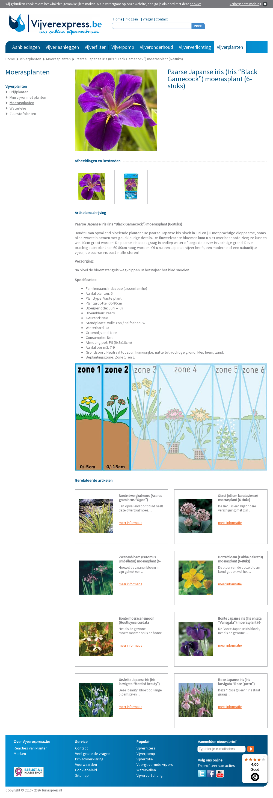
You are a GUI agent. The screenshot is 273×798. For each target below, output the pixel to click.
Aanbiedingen (26, 47)
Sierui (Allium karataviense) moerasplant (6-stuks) (238, 497)
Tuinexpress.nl (51, 790)
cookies (195, 4)
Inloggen (131, 19)
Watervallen (146, 769)
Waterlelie (18, 108)
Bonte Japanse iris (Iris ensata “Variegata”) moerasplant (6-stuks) (240, 622)
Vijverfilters (145, 748)
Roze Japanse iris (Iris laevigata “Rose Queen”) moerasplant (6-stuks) (236, 683)
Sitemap (82, 775)
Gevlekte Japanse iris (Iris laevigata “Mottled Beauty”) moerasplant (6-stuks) (139, 683)
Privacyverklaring (89, 759)
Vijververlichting (195, 47)
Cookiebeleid (86, 769)
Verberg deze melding (245, 4)
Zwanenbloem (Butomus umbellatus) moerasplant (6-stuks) (140, 561)
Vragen (148, 19)
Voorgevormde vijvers (154, 764)
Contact (162, 19)
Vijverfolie (144, 759)
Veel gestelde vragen (92, 753)
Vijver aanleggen (62, 47)
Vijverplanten (230, 47)
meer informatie (130, 522)
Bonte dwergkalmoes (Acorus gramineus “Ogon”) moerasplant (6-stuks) (140, 499)
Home (117, 19)
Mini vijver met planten (28, 97)
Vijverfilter (95, 47)
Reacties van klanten (31, 748)
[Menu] (264, 757)
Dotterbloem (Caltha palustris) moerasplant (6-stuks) (240, 559)
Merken (20, 753)
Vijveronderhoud (156, 47)
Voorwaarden (86, 764)
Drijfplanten (19, 91)
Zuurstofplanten (23, 113)
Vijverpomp (122, 47)
